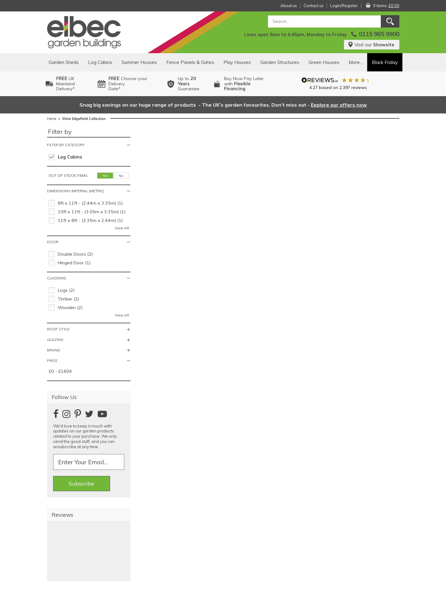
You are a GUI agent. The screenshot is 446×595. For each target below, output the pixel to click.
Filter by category (66, 144)
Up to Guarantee (188, 84)
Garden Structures (279, 62)
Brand (53, 350)
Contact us (314, 5)
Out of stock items (68, 175)
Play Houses (237, 62)
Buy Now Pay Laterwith (244, 84)
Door (52, 242)
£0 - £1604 (60, 371)
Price (52, 360)
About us (288, 5)
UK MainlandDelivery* (65, 84)
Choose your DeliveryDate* (127, 84)
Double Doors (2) (75, 254)
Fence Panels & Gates (190, 62)
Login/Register (344, 5)
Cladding (56, 278)
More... (356, 62)
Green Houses (323, 62)
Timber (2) (68, 299)
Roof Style (58, 329)
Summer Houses (139, 62)
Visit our (371, 45)
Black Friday (385, 62)
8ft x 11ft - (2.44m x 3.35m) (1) (90, 203)
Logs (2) (66, 290)
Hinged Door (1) (74, 263)
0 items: (386, 5)
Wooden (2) (70, 307)
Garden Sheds (64, 62)
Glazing (55, 339)
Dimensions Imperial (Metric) (75, 191)
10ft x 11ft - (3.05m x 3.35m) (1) (91, 212)
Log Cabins (100, 62)
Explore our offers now (339, 105)
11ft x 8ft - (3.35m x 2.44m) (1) (90, 220)
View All (122, 228)
